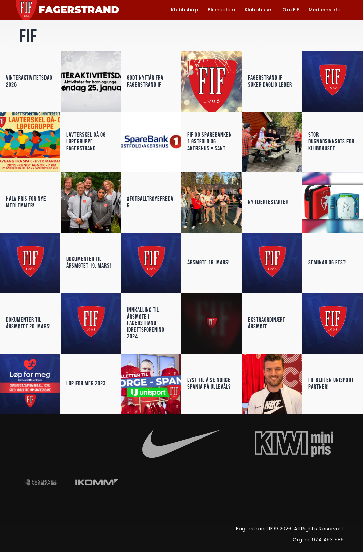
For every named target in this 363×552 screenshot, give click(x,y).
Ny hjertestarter (268, 202)
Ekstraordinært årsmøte (266, 323)
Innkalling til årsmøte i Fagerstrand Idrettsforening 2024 (145, 322)
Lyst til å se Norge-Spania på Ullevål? (210, 383)
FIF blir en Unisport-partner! (331, 383)
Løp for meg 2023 (86, 383)
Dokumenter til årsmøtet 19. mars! (88, 262)
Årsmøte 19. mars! (208, 262)
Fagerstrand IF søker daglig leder (270, 81)
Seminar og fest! (327, 262)
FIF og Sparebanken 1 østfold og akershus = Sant (209, 142)
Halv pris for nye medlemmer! (26, 202)
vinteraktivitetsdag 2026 (29, 81)
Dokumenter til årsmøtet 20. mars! (28, 323)
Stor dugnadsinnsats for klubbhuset (331, 142)
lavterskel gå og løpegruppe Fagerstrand (86, 142)
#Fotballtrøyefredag (150, 202)
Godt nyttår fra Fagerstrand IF (145, 81)
